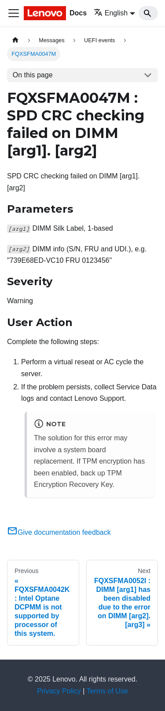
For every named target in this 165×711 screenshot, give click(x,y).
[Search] (148, 13)
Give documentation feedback (59, 532)
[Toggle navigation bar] (13, 13)
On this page (33, 75)
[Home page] (15, 40)
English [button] (111, 13)
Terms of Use (107, 691)
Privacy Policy (59, 691)
